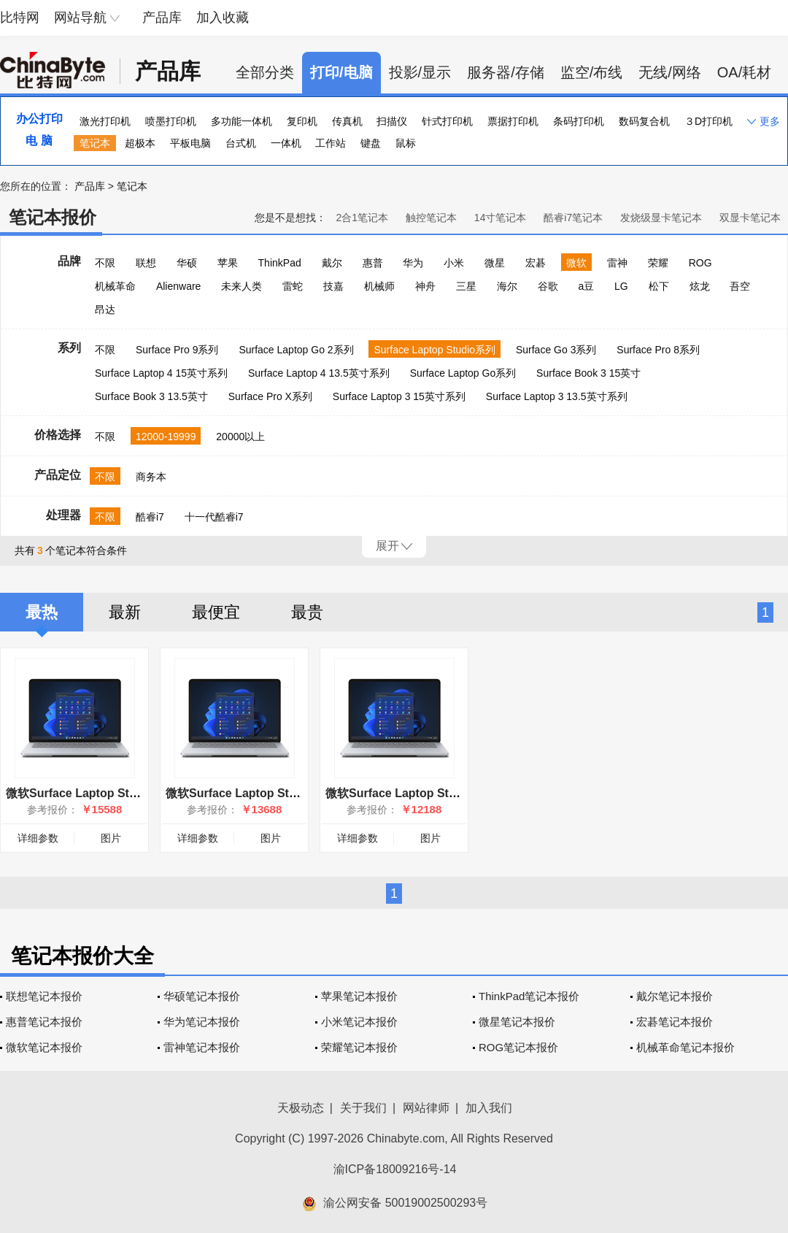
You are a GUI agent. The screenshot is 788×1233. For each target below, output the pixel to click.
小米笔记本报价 (359, 1021)
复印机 (302, 121)
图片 (111, 838)
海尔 (507, 286)
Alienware (178, 286)
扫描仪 (391, 121)
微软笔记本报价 (44, 1047)
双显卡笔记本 (750, 217)
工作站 (330, 143)
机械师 (379, 286)
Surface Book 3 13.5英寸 (151, 396)
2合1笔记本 (362, 217)
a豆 (586, 286)
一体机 (286, 143)
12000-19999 (166, 436)
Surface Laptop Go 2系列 (296, 350)
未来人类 (241, 286)
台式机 (240, 143)
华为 (413, 263)
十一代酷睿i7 (214, 517)
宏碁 (535, 263)
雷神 (617, 263)
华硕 (187, 263)
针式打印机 (447, 121)
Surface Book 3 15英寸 (588, 373)
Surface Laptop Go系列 (463, 373)
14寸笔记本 (500, 217)
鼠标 (405, 143)
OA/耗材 (744, 72)
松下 (659, 286)
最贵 (307, 612)
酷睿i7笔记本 (573, 217)
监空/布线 (591, 72)
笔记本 (95, 143)
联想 (146, 263)
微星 (494, 263)
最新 (125, 612)
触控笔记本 (431, 217)
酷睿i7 (150, 517)
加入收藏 (222, 17)
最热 (42, 612)
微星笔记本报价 (517, 1021)
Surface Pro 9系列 (177, 350)
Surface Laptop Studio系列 (434, 350)
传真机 (347, 121)
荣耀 (658, 263)
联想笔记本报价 (44, 996)
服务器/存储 (505, 72)
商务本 (151, 477)
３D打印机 (708, 121)
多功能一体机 (241, 121)
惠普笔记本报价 (44, 1021)
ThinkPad (279, 263)
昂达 (105, 309)
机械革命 (115, 286)
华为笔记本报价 (201, 1021)
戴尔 (332, 263)
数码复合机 (644, 121)
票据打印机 (512, 121)
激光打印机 (105, 121)
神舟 (425, 286)
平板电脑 (190, 143)
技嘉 (333, 286)
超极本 (140, 143)
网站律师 (426, 1108)
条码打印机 (578, 121)
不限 (105, 263)
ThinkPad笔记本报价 (529, 996)
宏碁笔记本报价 (674, 1021)
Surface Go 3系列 (556, 350)
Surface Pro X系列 (270, 396)
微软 (576, 263)
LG (621, 286)
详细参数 (38, 838)
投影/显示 (420, 72)
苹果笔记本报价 (359, 996)
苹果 (227, 263)
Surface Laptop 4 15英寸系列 (161, 373)
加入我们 (489, 1108)
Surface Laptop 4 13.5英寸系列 (319, 373)
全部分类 (265, 72)
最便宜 (216, 612)
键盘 (370, 143)
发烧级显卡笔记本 (661, 217)
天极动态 (300, 1108)
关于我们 (363, 1108)
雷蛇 (292, 286)
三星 (466, 286)
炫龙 (700, 286)
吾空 (740, 286)
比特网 (19, 17)
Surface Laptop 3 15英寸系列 (399, 396)
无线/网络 (669, 72)
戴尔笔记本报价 (674, 996)
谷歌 (548, 286)
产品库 (162, 17)
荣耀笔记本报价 (359, 1047)
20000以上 (240, 436)
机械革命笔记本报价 (685, 1047)
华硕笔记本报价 (201, 996)
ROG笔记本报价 (518, 1047)
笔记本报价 (52, 217)
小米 (454, 263)
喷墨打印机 (170, 121)
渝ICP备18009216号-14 (395, 1169)
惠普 (373, 263)
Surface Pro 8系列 (658, 350)
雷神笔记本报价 (201, 1047)
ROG (700, 263)
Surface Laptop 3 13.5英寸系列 (556, 396)
